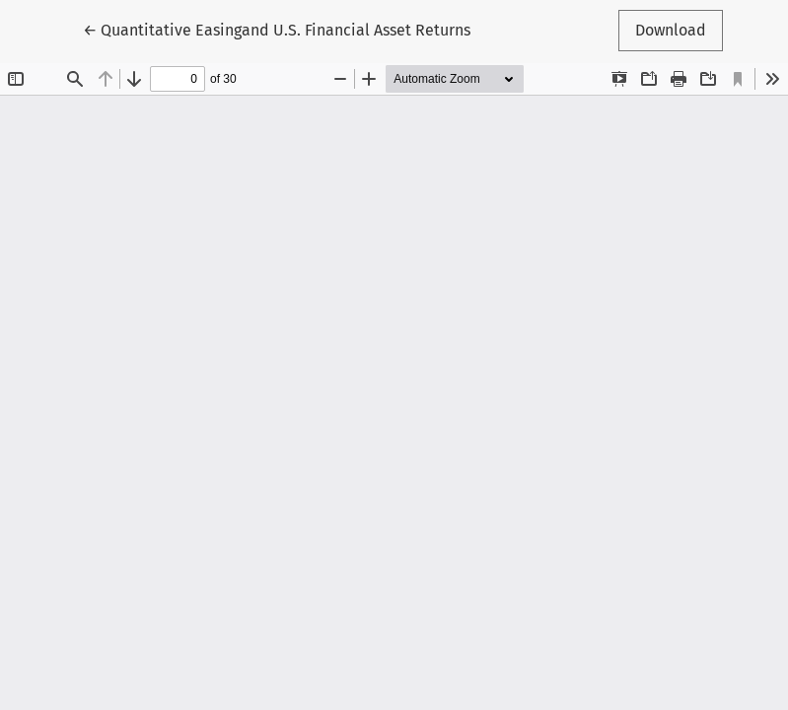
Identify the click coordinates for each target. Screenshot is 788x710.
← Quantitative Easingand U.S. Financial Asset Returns (276, 28)
